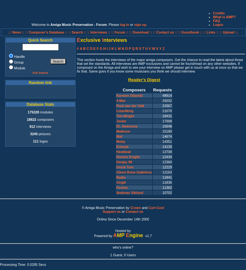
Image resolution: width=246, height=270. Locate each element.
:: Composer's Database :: (47, 32)
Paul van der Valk (130, 106)
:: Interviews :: (99, 32)
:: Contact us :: (165, 32)
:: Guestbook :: (190, 32)
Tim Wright (125, 116)
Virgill (121, 182)
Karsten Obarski (129, 95)
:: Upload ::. (229, 32)
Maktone (123, 131)
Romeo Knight (128, 157)
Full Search (40, 72)
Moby (120, 141)
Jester (121, 121)
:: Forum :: (120, 32)
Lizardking (124, 111)
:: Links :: (211, 32)
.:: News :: (16, 32)
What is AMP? (224, 17)
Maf (119, 136)
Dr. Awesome (126, 126)
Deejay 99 (124, 162)
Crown (135, 208)
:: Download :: (141, 32)
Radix (121, 177)
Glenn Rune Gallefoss (134, 172)
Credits (219, 13)
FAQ (216, 21)
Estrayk (122, 147)
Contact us (134, 211)
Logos (218, 25)
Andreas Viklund (129, 193)
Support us (112, 211)
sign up (140, 25)
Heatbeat (123, 152)
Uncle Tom (125, 167)
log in (124, 25)
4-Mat (120, 101)
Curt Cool (156, 208)
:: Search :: (78, 32)
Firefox (122, 187)
